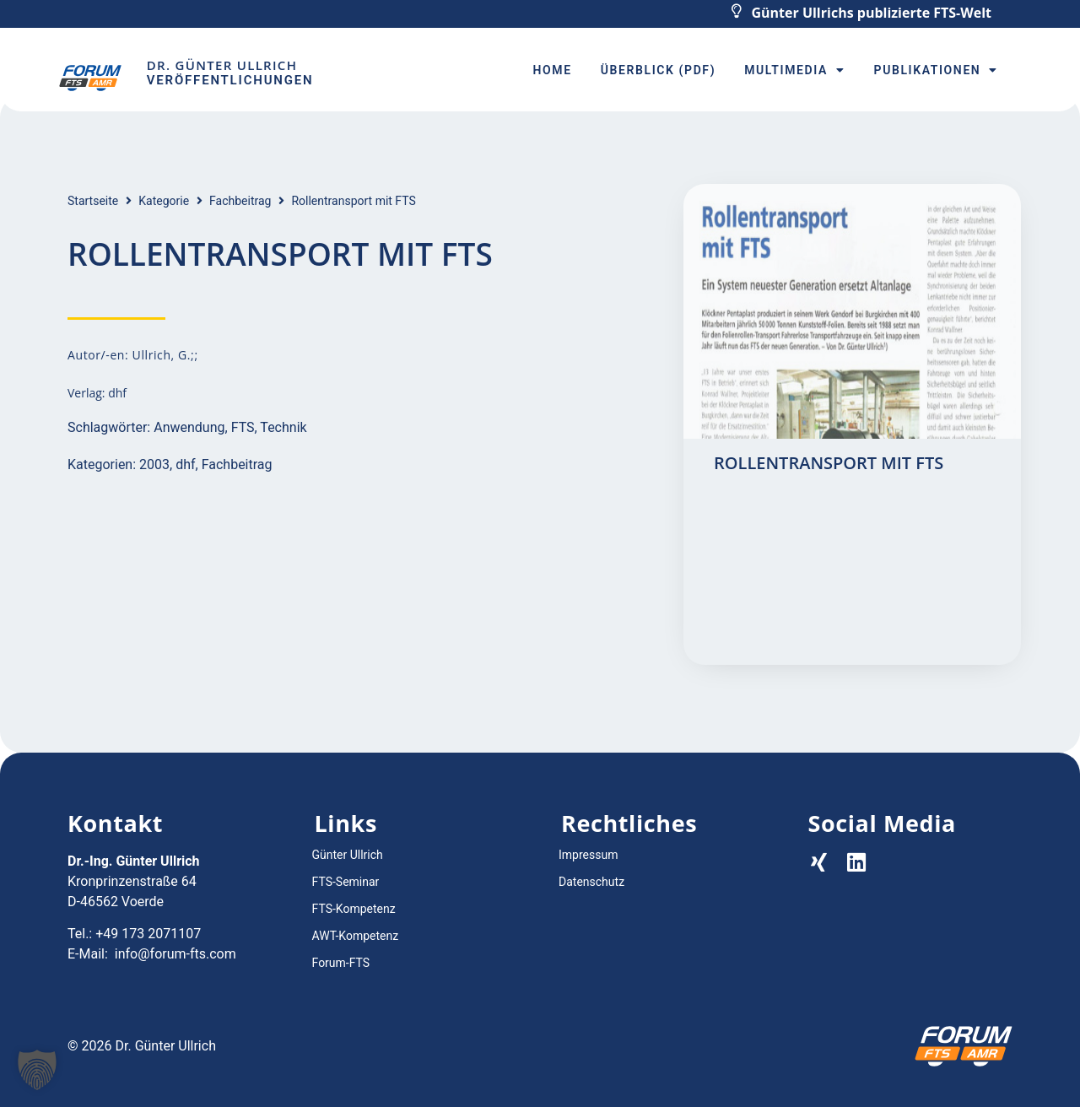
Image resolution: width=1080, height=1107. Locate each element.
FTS (243, 427)
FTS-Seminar (346, 881)
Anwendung (189, 427)
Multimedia (794, 70)
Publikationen (936, 70)
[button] (37, 1070)
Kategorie (163, 201)
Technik (283, 427)
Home (552, 70)
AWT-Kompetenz (355, 935)
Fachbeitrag (240, 201)
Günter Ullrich (347, 854)
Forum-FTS (341, 962)
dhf (185, 464)
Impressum (588, 854)
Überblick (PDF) (658, 70)
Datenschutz (591, 881)
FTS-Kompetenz (354, 908)
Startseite (93, 201)
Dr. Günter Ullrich (222, 65)
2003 (154, 464)
